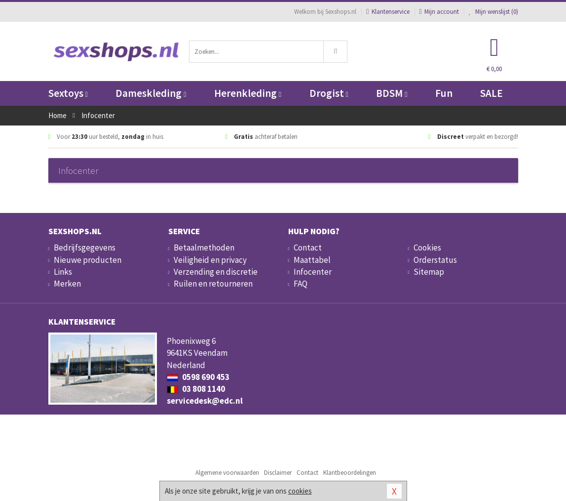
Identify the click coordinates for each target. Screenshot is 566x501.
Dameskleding (150, 93)
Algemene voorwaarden (227, 472)
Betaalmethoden (204, 247)
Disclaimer (278, 472)
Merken (67, 283)
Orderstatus (435, 259)
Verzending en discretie (216, 271)
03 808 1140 (196, 388)
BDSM (391, 93)
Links (63, 271)
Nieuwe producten (87, 259)
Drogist (328, 93)
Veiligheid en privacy (210, 259)
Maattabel (312, 259)
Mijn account (439, 11)
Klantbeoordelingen (349, 472)
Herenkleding (247, 93)
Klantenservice (387, 11)
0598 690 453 (198, 377)
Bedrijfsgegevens (84, 247)
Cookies (427, 247)
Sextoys (68, 93)
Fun (444, 93)
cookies (300, 491)
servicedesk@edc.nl (205, 400)
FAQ (300, 283)
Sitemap (429, 271)
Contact (308, 247)
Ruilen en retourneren (213, 283)
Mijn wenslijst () (493, 11)
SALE (491, 93)
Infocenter (313, 271)
